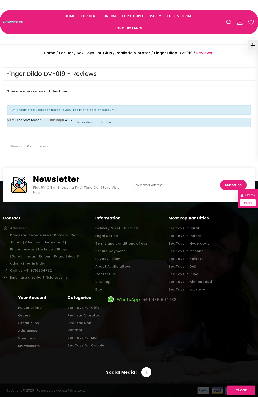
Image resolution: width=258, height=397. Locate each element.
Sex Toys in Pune (183, 274)
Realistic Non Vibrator (79, 326)
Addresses (27, 330)
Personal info (30, 307)
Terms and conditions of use (121, 243)
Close (241, 390)
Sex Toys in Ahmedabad (190, 281)
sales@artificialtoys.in (46, 277)
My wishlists (29, 346)
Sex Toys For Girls (83, 307)
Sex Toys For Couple (86, 345)
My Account (240, 22)
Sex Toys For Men (83, 337)
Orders (24, 315)
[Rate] (69, 120)
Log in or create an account (94, 110)
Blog (99, 289)
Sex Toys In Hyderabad (189, 243)
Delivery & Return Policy (116, 228)
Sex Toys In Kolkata (186, 258)
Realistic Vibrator (83, 315)
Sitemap (103, 281)
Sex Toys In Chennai (187, 251)
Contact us (105, 274)
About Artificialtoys (113, 266)
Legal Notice (106, 236)
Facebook (146, 372)
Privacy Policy (107, 258)
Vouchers (26, 338)
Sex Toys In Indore (185, 236)
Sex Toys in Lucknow (187, 289)
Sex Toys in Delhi (184, 266)
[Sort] (31, 120)
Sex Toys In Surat (184, 228)
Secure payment (110, 251)
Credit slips (28, 323)
